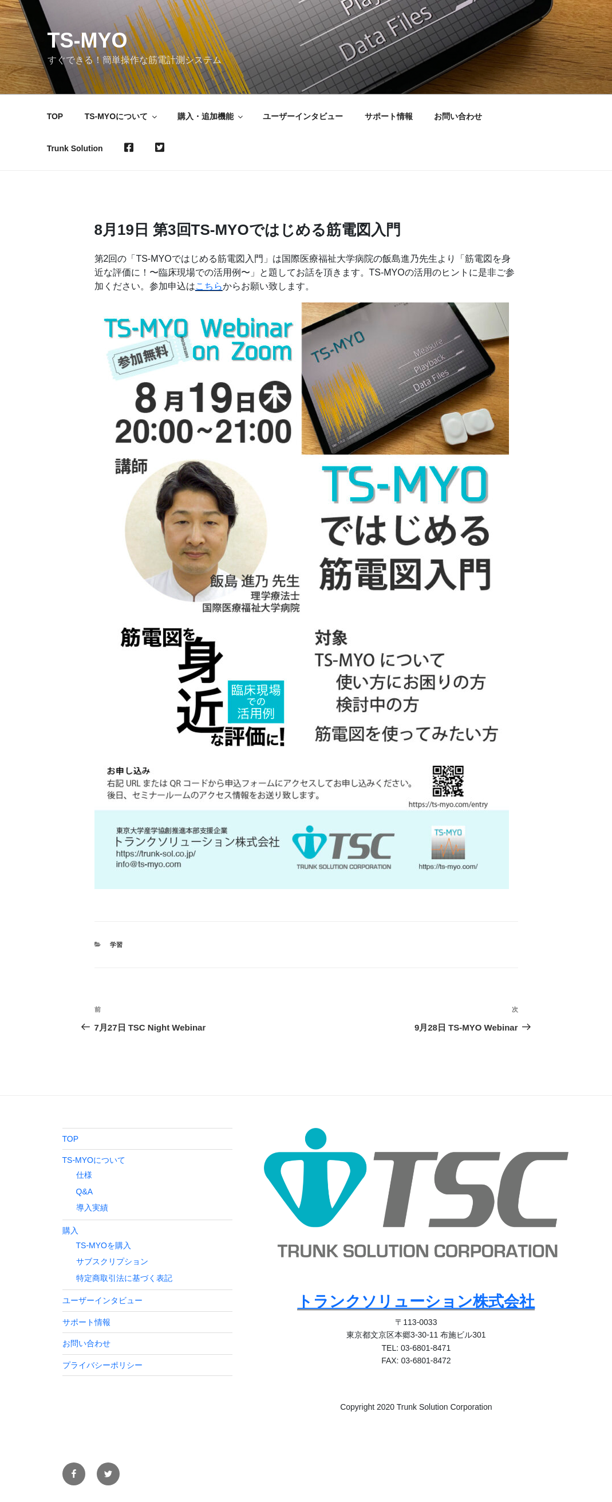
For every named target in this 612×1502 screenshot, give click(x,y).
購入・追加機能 (210, 116)
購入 (70, 1230)
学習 (116, 944)
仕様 (84, 1174)
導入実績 (92, 1207)
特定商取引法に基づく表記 (124, 1278)
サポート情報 (389, 116)
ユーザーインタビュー (303, 116)
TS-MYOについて (122, 116)
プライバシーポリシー (102, 1365)
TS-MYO (88, 40)
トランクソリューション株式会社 (416, 1301)
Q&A (84, 1191)
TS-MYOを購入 (103, 1245)
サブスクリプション (112, 1261)
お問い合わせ (458, 116)
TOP (55, 116)
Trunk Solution (75, 148)
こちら (209, 286)
